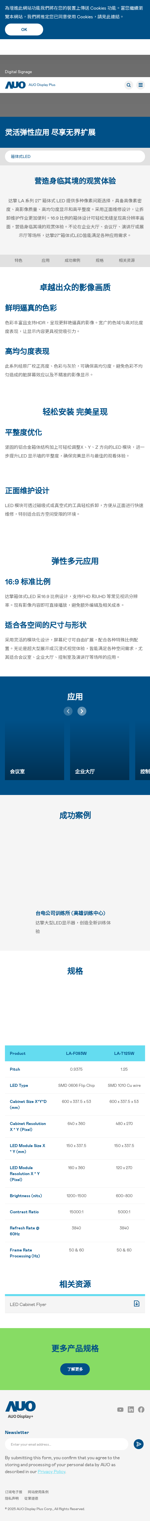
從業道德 (31, 1498)
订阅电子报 (14, 1492)
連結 (115, 16)
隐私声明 (12, 1498)
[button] (81, 711)
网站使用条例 (38, 1492)
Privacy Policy (51, 1471)
